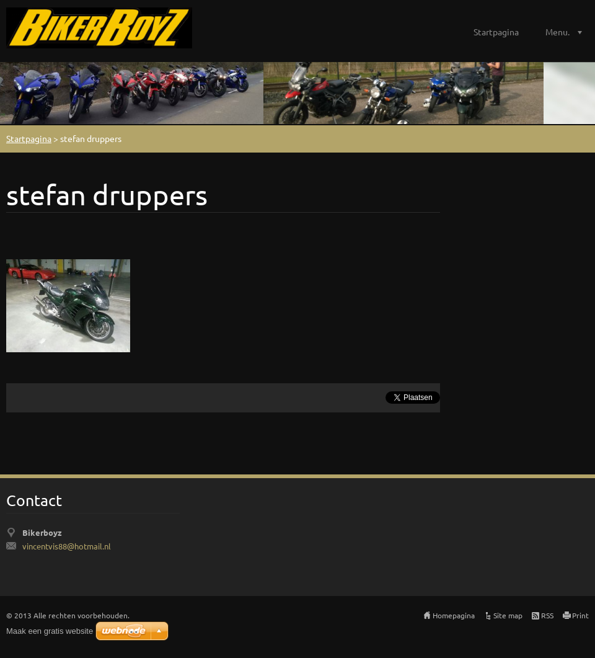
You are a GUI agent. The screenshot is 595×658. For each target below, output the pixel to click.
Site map (507, 615)
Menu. (557, 31)
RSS (547, 615)
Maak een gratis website (49, 631)
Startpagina (496, 31)
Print (580, 615)
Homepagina (454, 615)
